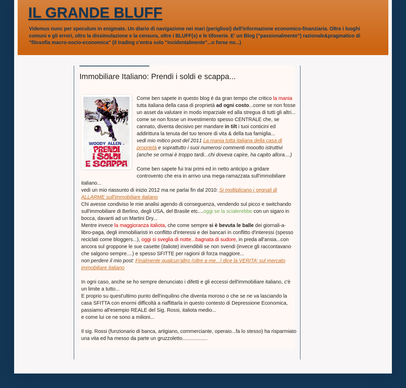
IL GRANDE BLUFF (95, 12)
